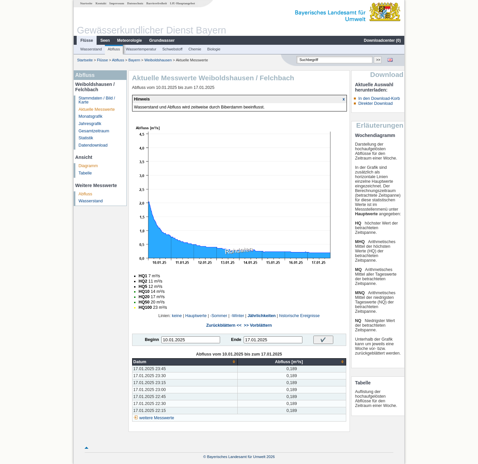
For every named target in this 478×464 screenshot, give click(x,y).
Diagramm (88, 166)
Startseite (86, 3)
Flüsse (86, 40)
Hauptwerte (195, 315)
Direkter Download (375, 103)
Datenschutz (135, 3)
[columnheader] (185, 361)
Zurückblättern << (223, 325)
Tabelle (85, 173)
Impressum (117, 3)
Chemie (195, 49)
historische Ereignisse (299, 315)
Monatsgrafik (91, 116)
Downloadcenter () (382, 40)
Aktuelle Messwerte (97, 109)
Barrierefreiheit (156, 3)
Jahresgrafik (90, 123)
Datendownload (93, 145)
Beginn (152, 339)
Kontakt (101, 3)
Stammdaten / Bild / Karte (97, 100)
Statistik (86, 138)
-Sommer (218, 315)
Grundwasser (162, 40)
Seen (105, 40)
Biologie (213, 49)
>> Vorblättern (258, 325)
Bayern (134, 60)
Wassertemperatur (141, 49)
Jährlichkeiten (262, 315)
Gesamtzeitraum (94, 131)
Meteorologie (129, 40)
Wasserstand (91, 49)
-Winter (237, 315)
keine (177, 315)
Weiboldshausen (158, 60)
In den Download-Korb (379, 98)
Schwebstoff (172, 49)
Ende (236, 339)
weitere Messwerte (156, 418)
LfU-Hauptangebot (182, 3)
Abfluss (114, 49)
